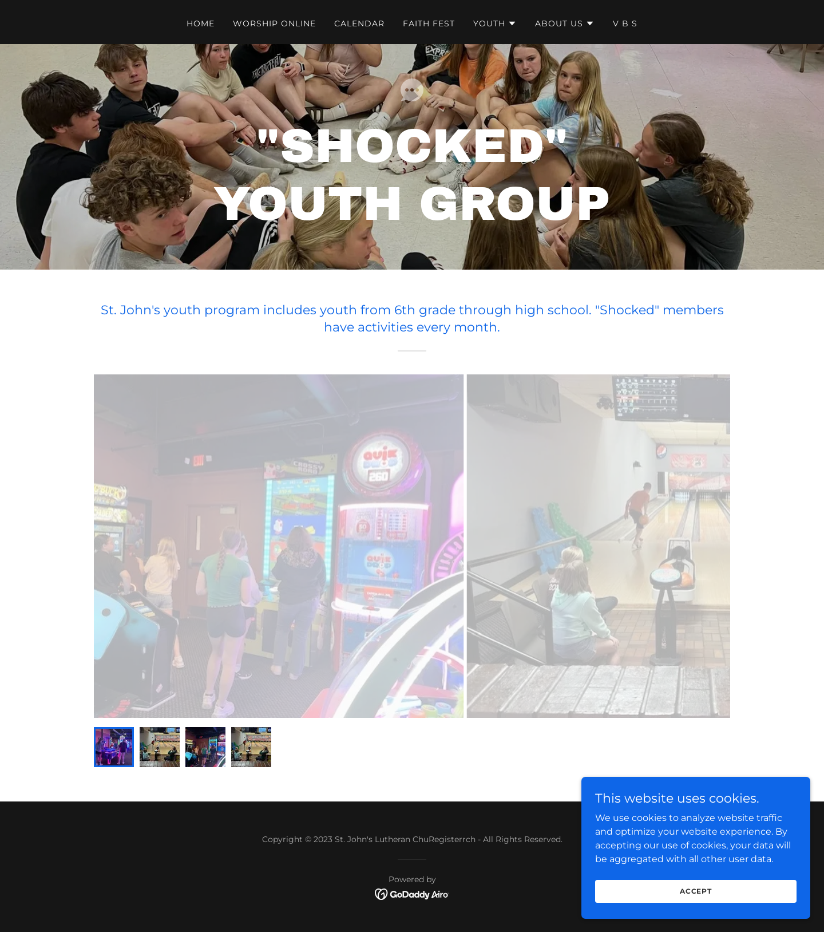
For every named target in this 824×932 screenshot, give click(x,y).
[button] (495, 23)
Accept (696, 891)
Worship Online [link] (274, 23)
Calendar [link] (359, 23)
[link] (412, 893)
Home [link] (201, 23)
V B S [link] (625, 23)
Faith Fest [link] (429, 23)
